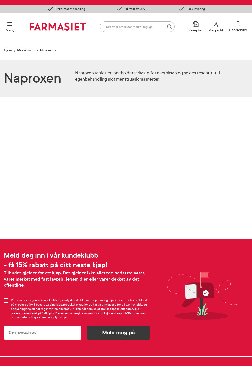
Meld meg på (118, 332)
